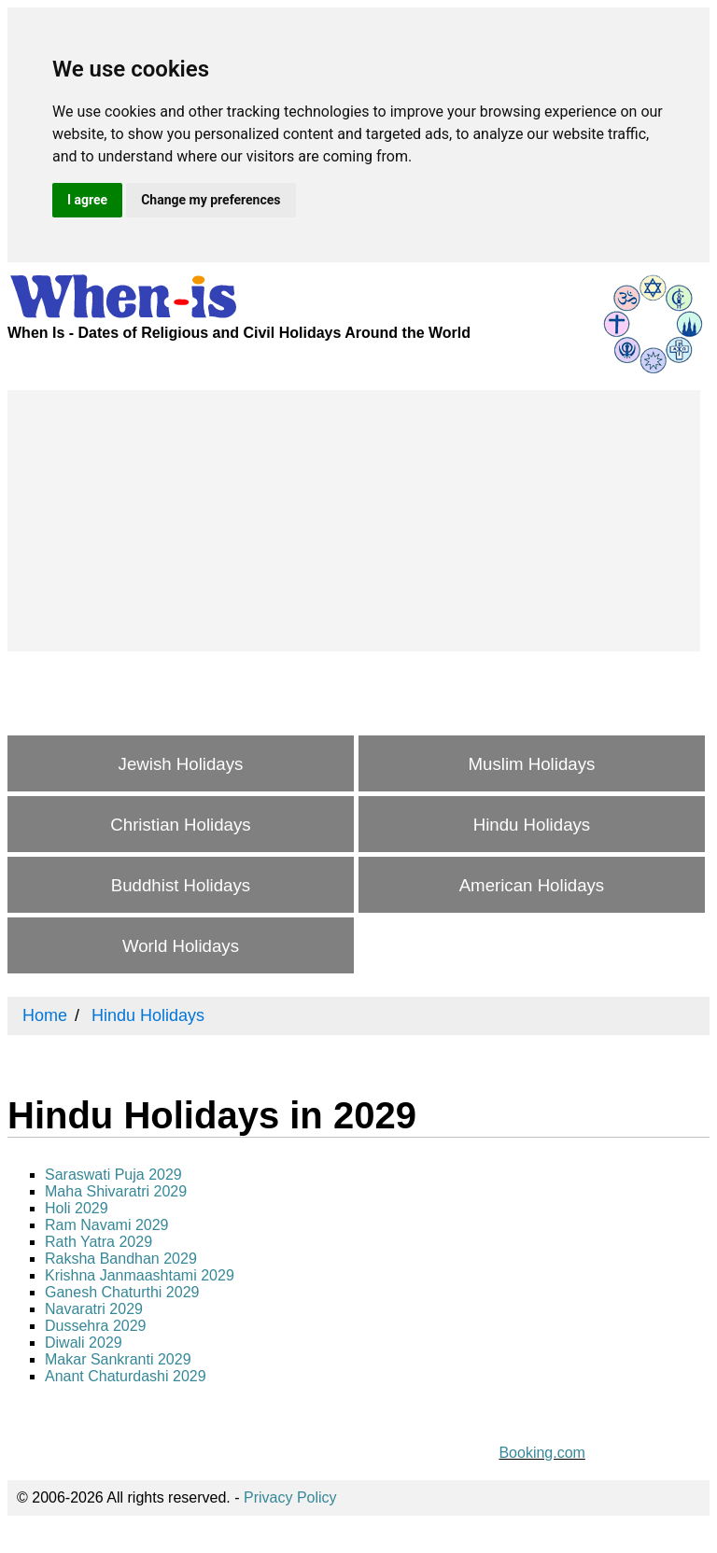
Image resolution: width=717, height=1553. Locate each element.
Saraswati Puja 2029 (113, 1174)
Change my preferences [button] (210, 199)
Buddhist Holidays (180, 885)
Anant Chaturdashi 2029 (125, 1376)
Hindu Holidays (531, 824)
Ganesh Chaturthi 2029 (122, 1292)
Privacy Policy (290, 1497)
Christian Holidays (180, 824)
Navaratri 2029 (94, 1309)
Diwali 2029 (83, 1342)
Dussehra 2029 (96, 1326)
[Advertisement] (353, 520)
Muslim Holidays (532, 764)
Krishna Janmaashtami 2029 (139, 1275)
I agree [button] (87, 199)
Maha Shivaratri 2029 (116, 1191)
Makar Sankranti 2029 (118, 1359)
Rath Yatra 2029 (98, 1242)
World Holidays (180, 946)
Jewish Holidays (181, 764)
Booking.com (542, 1453)
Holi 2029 (76, 1208)
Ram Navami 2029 (107, 1225)
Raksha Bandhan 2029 (121, 1258)
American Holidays (532, 885)
